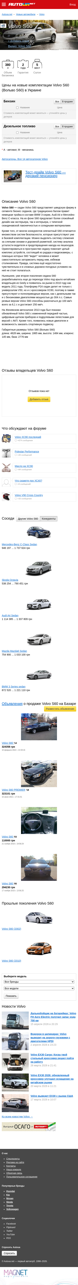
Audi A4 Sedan (10, 615)
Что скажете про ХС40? (28, 480)
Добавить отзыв (39, 399)
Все (57, 101)
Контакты (11, 1166)
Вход (73, 4)
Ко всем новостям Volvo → (17, 1116)
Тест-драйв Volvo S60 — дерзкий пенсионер (45, 174)
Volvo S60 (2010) (11, 960)
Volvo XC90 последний (28, 437)
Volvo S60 (8, 743)
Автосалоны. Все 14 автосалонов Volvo (25, 159)
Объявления (12, 704)
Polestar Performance (27, 451)
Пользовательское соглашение (21, 1176)
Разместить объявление (60, 708)
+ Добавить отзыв (18, 40)
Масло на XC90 (24, 466)
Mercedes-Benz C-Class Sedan (19, 544)
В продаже (67, 101)
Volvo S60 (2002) (11, 928)
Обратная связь (14, 1173)
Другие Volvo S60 (28, 518)
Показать (11, 995)
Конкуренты (49, 518)
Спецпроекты (13, 1159)
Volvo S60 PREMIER (13, 789)
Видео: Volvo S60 (19, 46)
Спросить (9, 1253)
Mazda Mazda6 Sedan (14, 651)
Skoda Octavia (10, 579)
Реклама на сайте (15, 1162)
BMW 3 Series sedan (14, 686)
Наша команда (13, 1169)
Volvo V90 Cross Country (29, 495)
